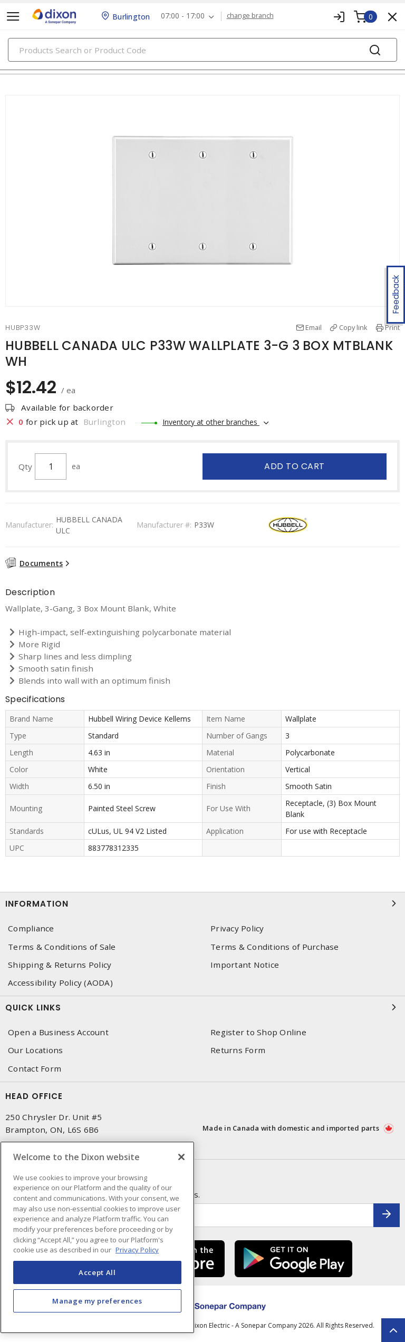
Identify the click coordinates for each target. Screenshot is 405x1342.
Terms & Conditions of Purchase (274, 947)
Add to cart (294, 466)
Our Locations (35, 1050)
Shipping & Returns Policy (59, 965)
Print (392, 327)
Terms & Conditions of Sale (62, 947)
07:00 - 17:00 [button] (183, 16)
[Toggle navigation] (13, 16)
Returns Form (237, 1050)
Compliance (31, 928)
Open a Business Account (58, 1032)
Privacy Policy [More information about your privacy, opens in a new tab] (137, 1250)
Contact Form (34, 1069)
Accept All (97, 1272)
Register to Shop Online (258, 1032)
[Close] (181, 1157)
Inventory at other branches (210, 422)
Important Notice (244, 965)
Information (202, 903)
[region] (97, 1237)
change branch (250, 16)
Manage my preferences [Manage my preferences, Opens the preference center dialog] (97, 1301)
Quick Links (202, 1007)
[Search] (202, 50)
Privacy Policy (237, 928)
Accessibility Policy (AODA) (60, 983)
